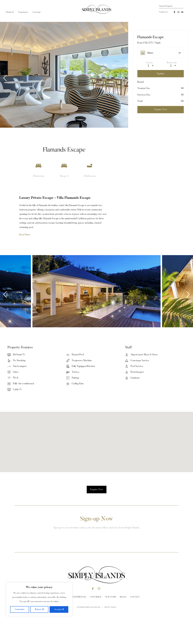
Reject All (39, 609)
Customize (20, 609)
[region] (39, 599)
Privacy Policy (110, 607)
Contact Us (163, 12)
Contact (135, 597)
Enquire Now (96, 489)
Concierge (37, 12)
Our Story (110, 597)
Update (160, 73)
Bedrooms (172, 62)
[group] (64, 75)
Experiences (23, 12)
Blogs (123, 597)
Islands (10, 12)
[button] (123, 78)
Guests (149, 62)
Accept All (59, 609)
